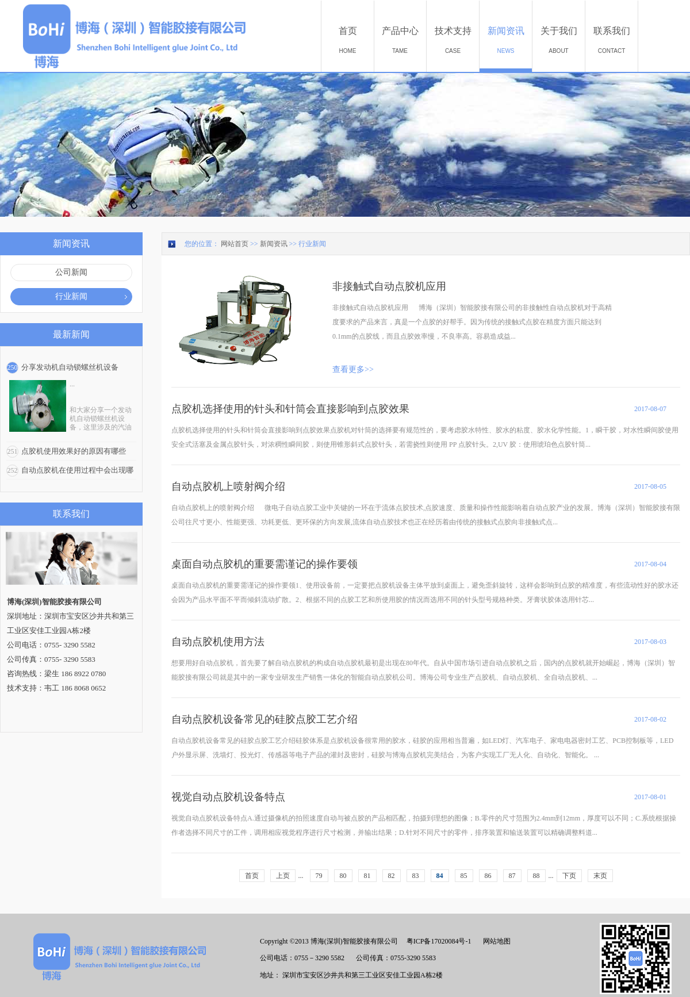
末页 (600, 876)
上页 (283, 876)
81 (367, 876)
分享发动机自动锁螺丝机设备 (69, 367)
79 (319, 876)
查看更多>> (353, 369)
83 (415, 876)
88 (536, 876)
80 (343, 876)
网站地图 (495, 941)
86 (488, 876)
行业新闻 (312, 244)
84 (439, 876)
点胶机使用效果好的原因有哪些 (73, 451)
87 (512, 876)
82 (391, 876)
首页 (252, 876)
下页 (569, 876)
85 (464, 876)
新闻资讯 (274, 244)
